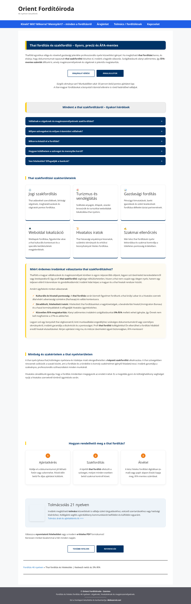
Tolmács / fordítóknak (128, 24)
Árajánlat (103, 24)
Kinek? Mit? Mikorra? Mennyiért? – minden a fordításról (56, 24)
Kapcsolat (153, 24)
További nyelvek (81, 549)
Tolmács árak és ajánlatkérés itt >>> (66, 518)
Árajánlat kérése (81, 73)
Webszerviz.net (114, 600)
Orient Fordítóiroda (46, 9)
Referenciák (110, 549)
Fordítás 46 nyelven (33, 567)
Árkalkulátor (110, 73)
